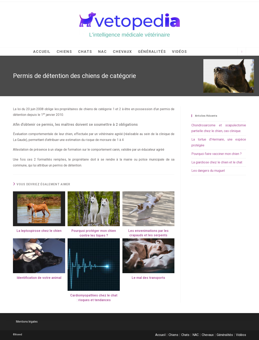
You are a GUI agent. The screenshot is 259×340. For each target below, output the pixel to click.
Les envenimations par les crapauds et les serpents (148, 233)
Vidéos (241, 335)
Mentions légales (27, 321)
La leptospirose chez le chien (39, 231)
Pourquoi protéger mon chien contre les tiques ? (93, 233)
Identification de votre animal (39, 278)
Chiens (173, 335)
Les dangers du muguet (208, 171)
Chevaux (208, 335)
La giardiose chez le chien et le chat (216, 162)
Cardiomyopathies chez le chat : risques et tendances (93, 297)
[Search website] (242, 52)
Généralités (225, 335)
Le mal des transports (148, 278)
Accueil (160, 335)
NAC (195, 335)
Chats (185, 335)
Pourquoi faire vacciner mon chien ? (216, 154)
